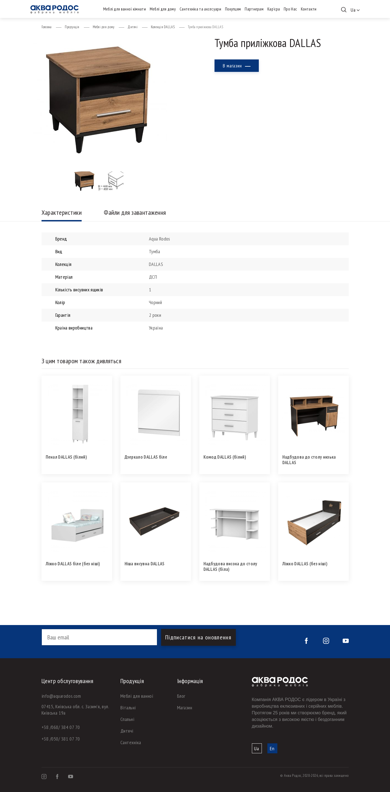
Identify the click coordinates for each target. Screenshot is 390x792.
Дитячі (133, 27)
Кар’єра (273, 9)
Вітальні (128, 707)
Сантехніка (130, 742)
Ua (256, 748)
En (272, 748)
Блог (181, 696)
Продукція (72, 27)
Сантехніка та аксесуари (200, 9)
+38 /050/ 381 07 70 (61, 739)
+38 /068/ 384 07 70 (61, 727)
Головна (47, 27)
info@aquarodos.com (61, 696)
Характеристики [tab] (62, 212)
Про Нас (290, 9)
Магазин (184, 707)
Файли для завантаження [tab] (135, 212)
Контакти (308, 9)
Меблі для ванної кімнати (124, 9)
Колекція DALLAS (163, 27)
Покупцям (233, 9)
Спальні (127, 719)
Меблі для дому (163, 9)
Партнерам (254, 9)
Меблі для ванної (137, 696)
